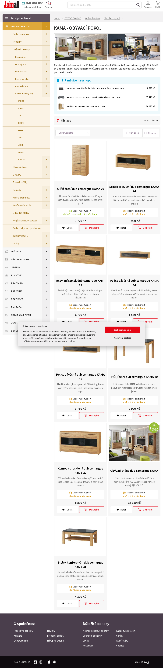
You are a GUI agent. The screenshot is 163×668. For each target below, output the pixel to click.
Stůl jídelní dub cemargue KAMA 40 (134, 376)
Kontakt (18, 635)
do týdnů (134, 213)
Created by (142, 661)
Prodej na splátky (55, 635)
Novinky (51, 630)
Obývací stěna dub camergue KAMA (134, 470)
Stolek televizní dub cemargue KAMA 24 (134, 188)
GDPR (86, 640)
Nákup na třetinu (55, 640)
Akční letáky (122, 640)
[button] (72, 133)
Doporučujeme (21, 640)
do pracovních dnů (80, 213)
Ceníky (119, 635)
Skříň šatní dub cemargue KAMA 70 (80, 188)
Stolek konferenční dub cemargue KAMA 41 (80, 564)
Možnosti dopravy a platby (96, 630)
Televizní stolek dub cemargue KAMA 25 (80, 282)
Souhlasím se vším (122, 330)
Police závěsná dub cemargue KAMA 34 (134, 282)
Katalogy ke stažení (125, 630)
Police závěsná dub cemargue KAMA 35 (80, 376)
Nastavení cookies (122, 338)
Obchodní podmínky (92, 635)
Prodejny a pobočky (23, 630)
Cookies (120, 645)
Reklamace (88, 645)
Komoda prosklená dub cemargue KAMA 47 (80, 470)
